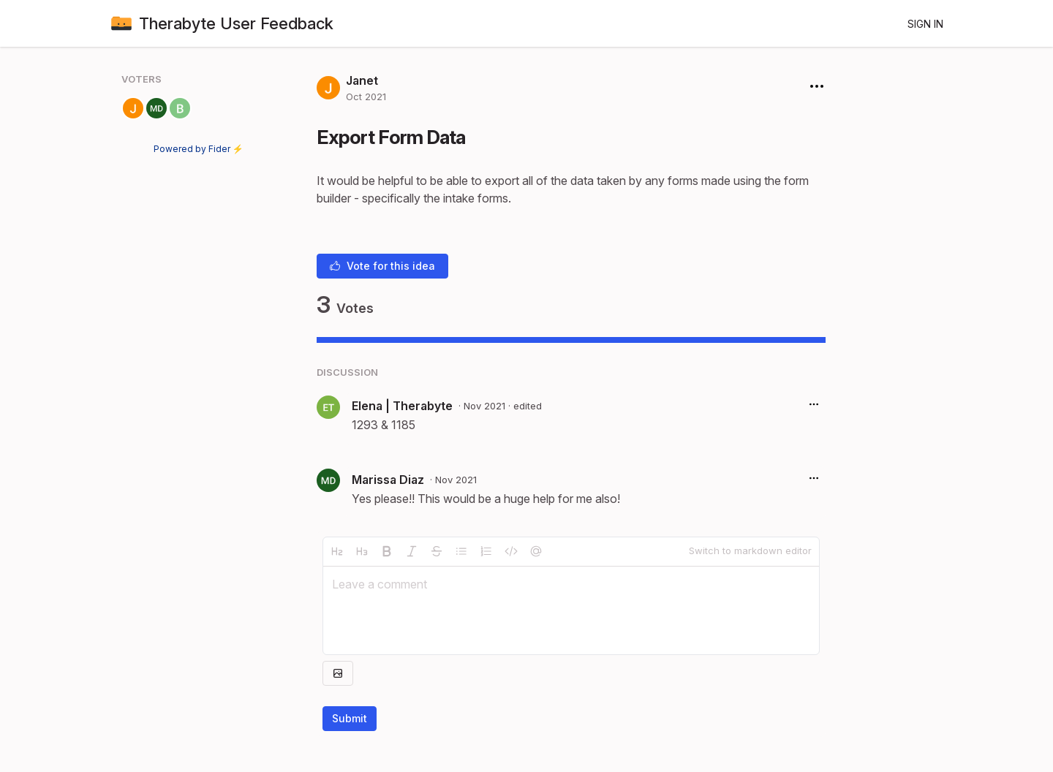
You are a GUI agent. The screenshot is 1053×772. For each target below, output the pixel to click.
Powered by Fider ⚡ (199, 148)
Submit (349, 718)
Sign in (925, 24)
